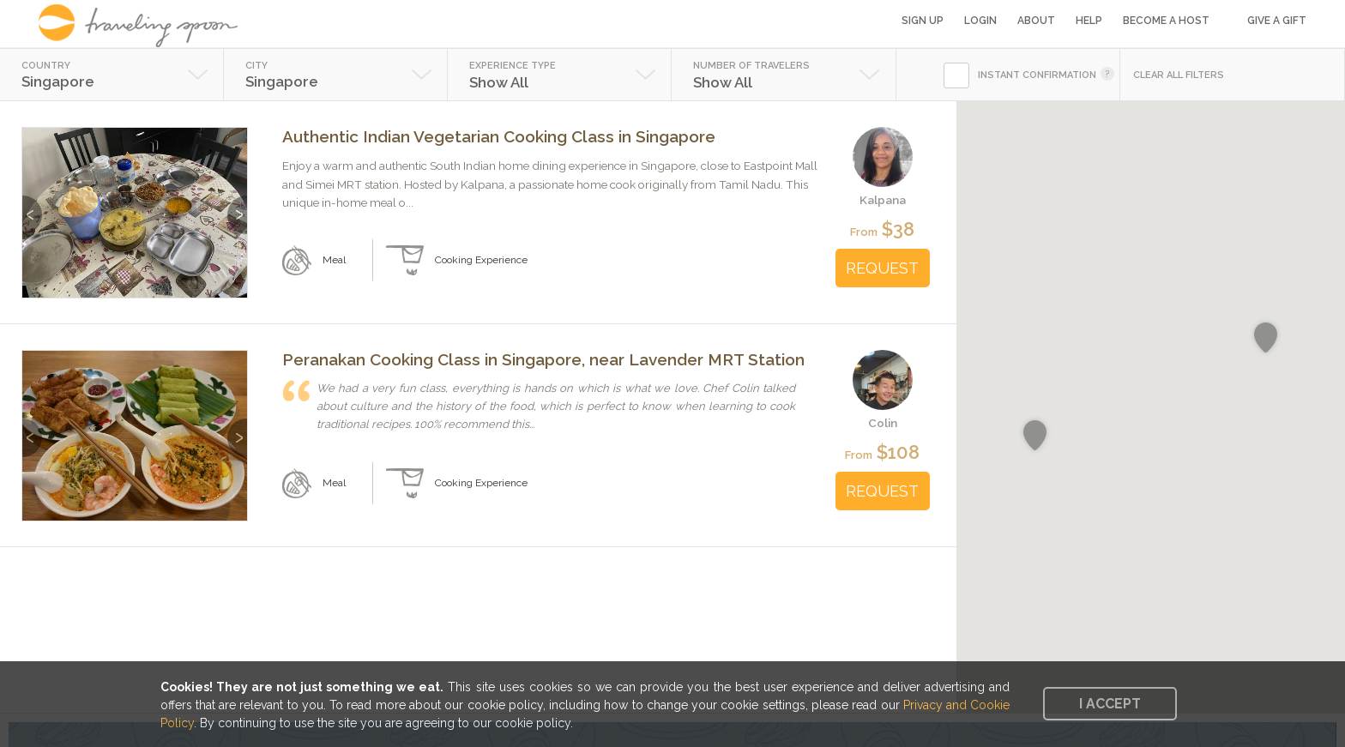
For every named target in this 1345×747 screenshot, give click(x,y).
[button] (1265, 337)
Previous (32, 206)
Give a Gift (1276, 21)
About (1036, 21)
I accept (1110, 704)
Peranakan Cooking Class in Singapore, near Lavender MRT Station (543, 359)
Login (980, 21)
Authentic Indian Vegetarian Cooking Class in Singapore (498, 136)
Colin (882, 423)
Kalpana (882, 200)
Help (1089, 21)
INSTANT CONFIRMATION (1037, 75)
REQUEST (882, 268)
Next (237, 206)
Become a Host (1166, 21)
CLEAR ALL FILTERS (1178, 75)
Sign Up (923, 21)
